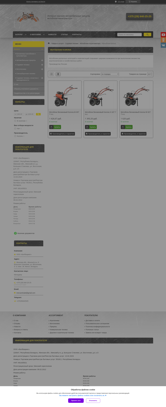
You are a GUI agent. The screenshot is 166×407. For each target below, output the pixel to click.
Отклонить (93, 400)
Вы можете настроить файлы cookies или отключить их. (82, 395)
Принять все (76, 400)
